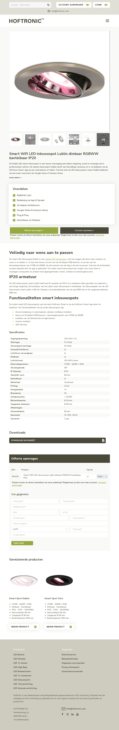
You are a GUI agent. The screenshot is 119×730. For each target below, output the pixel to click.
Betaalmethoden (70, 659)
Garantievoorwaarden (72, 671)
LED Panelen (19, 659)
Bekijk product (24, 626)
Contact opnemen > (84, 230)
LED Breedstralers (22, 671)
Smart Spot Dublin (19, 598)
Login (101, 4)
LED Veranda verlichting (25, 688)
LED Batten (18, 654)
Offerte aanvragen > (34, 230)
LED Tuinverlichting (23, 684)
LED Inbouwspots (21, 679)
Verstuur (22, 543)
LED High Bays (20, 667)
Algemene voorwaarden (73, 663)
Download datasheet (23, 440)
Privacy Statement (70, 667)
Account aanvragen (74, 4)
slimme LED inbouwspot (56, 259)
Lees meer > (15, 177)
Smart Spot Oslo (53, 598)
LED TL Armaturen (22, 675)
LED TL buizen (20, 663)
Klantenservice (69, 654)
